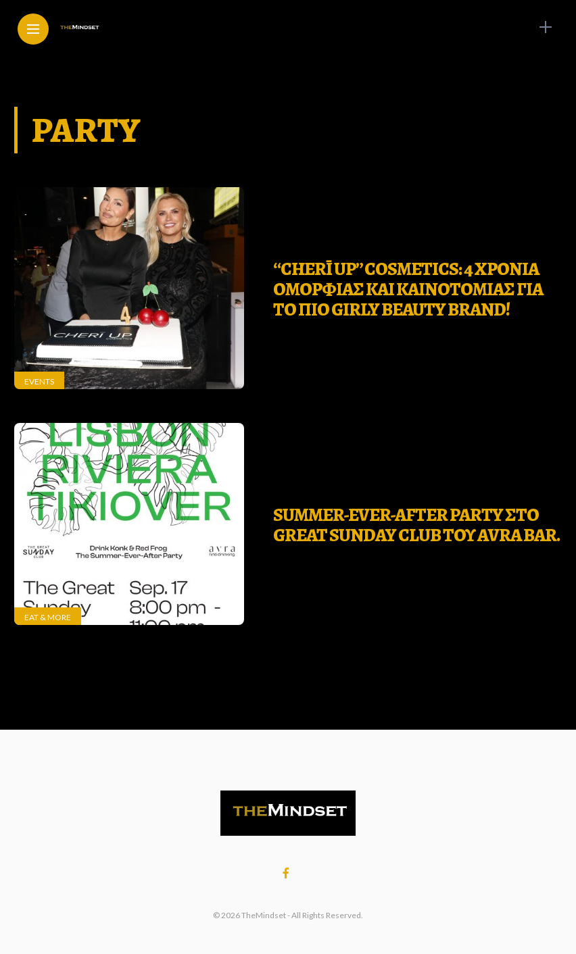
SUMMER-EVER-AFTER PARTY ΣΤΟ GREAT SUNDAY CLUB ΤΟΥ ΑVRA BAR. (416, 525)
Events (39, 381)
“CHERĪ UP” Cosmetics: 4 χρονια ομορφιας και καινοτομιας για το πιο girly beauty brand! (408, 289)
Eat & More (47, 617)
